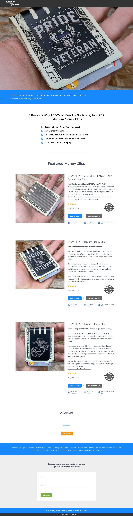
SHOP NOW (67, 433)
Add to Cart (75, 216)
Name (42, 477)
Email (43, 485)
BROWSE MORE (94, 216)
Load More (66, 425)
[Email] (66, 489)
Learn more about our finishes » (79, 369)
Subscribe (46, 495)
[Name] (66, 481)
